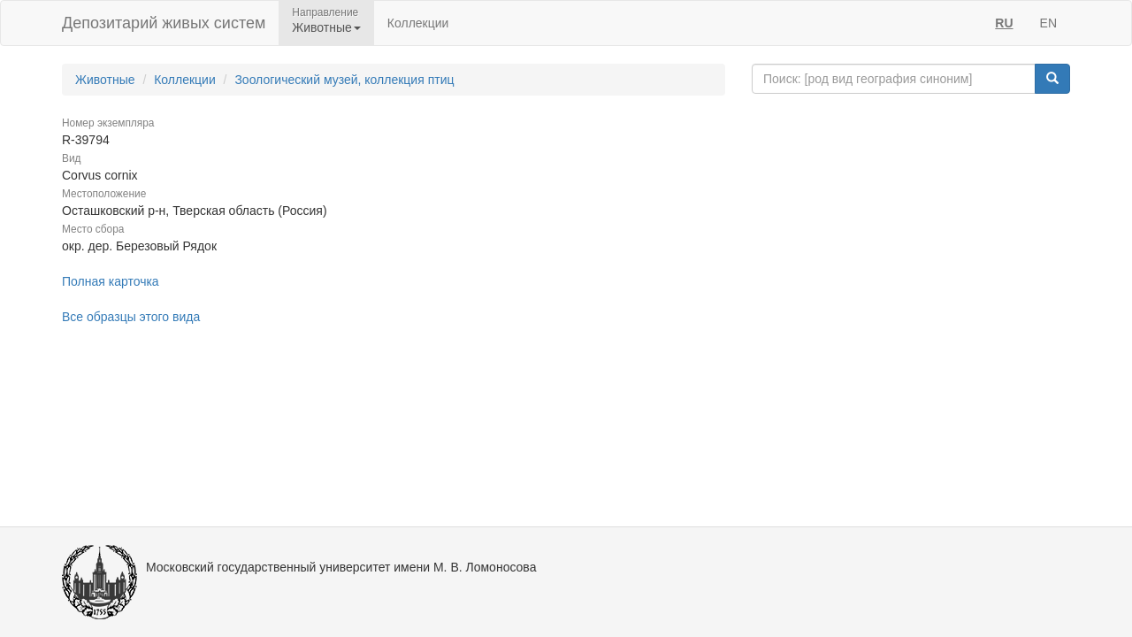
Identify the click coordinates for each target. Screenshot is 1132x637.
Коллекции (418, 23)
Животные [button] (326, 27)
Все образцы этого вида (131, 317)
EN (1048, 23)
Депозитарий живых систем (163, 23)
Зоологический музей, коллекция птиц (344, 80)
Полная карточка (110, 281)
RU (1004, 23)
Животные (105, 80)
